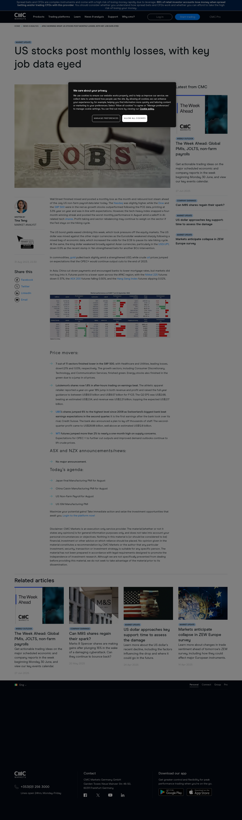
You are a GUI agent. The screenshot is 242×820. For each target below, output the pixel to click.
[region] (122, 104)
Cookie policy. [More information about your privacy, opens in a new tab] (147, 109)
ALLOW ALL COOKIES (134, 118)
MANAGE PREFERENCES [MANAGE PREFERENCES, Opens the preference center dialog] (106, 118)
